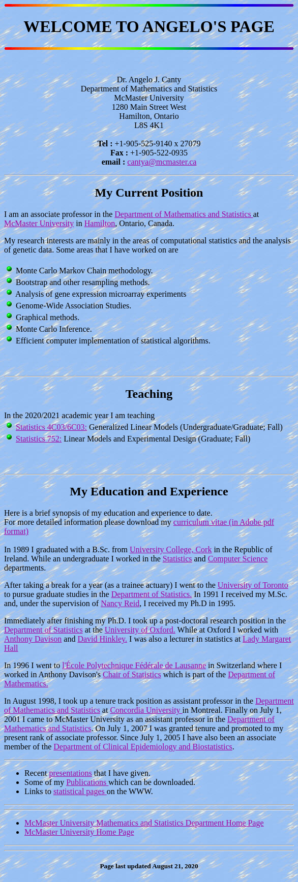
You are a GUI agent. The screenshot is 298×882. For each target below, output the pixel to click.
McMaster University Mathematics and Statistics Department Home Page (144, 822)
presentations (70, 773)
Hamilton (99, 223)
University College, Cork (171, 549)
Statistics (177, 558)
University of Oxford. (140, 629)
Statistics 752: (39, 438)
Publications (87, 782)
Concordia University (146, 710)
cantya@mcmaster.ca (161, 162)
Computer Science (238, 558)
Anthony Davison (33, 639)
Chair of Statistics (132, 674)
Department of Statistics (43, 629)
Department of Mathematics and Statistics (183, 214)
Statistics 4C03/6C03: (51, 427)
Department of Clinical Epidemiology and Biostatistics (142, 746)
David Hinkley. (102, 639)
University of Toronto (253, 585)
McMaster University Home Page (79, 832)
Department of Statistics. (151, 594)
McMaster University (39, 223)
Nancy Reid (120, 603)
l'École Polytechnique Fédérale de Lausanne (134, 665)
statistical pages (80, 791)
